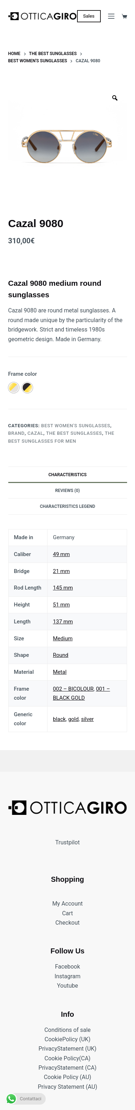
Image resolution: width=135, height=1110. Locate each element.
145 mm (63, 588)
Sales (89, 16)
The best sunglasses (74, 433)
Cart (67, 913)
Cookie (53, 1039)
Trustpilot (67, 842)
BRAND (16, 433)
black (59, 719)
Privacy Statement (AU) (67, 1086)
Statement (70, 1049)
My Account (67, 904)
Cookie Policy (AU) (67, 1077)
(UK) (84, 1039)
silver (87, 719)
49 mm (61, 554)
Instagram (67, 976)
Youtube (67, 986)
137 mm (63, 621)
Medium (63, 638)
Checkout (67, 922)
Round (60, 655)
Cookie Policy (62, 1058)
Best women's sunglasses (75, 425)
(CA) (85, 1058)
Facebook (67, 967)
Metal (60, 672)
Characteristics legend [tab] (67, 506)
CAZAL (35, 433)
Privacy (48, 1049)
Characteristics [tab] (67, 474)
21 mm (61, 571)
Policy (70, 1039)
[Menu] (111, 16)
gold (73, 719)
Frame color (22, 374)
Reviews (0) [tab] (67, 490)
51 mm (61, 604)
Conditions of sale (67, 1029)
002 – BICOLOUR (73, 689)
